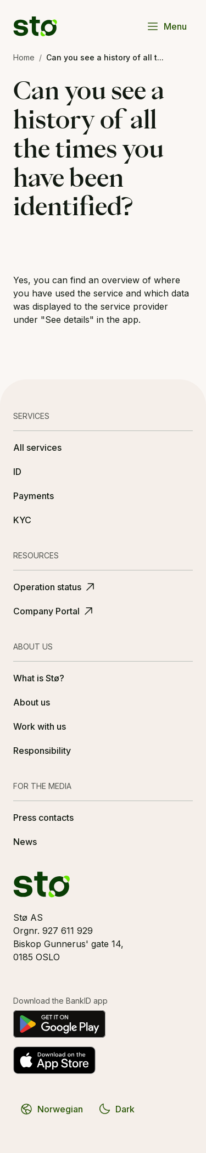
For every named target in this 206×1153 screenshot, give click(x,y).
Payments (33, 495)
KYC (22, 519)
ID (17, 471)
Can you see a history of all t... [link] (105, 57)
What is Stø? (38, 678)
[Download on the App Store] (54, 1060)
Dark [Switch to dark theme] (116, 1109)
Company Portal (54, 611)
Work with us (39, 726)
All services (37, 447)
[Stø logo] (35, 26)
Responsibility (42, 750)
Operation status (55, 587)
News (25, 841)
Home (24, 57)
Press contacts (43, 817)
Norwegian (51, 1109)
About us (31, 702)
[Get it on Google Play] (59, 1024)
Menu (166, 26)
